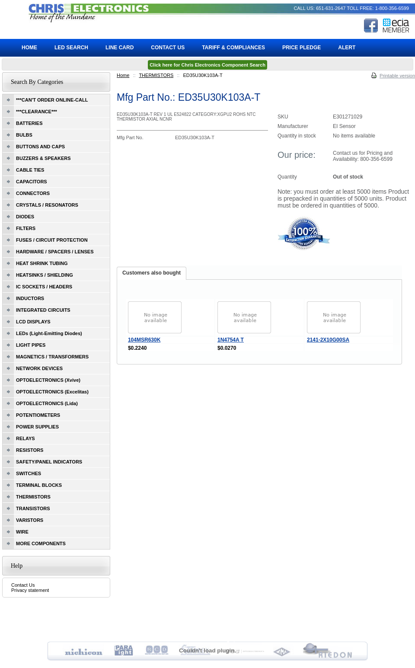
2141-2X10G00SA (328, 340)
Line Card (119, 48)
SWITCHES (28, 473)
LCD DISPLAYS (33, 321)
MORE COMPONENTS (41, 543)
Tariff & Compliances (233, 48)
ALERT (346, 48)
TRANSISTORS (33, 508)
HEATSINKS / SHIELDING (44, 275)
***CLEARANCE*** (36, 111)
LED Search (71, 48)
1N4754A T (230, 340)
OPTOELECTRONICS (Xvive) (48, 380)
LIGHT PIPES (30, 345)
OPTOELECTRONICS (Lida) (47, 403)
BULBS (24, 134)
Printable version (397, 75)
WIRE (22, 531)
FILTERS (25, 228)
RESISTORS (29, 450)
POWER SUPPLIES (37, 426)
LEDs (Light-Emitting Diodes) (49, 333)
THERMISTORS (156, 75)
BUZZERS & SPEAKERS (43, 158)
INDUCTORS (30, 298)
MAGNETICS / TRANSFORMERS (52, 356)
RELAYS (25, 438)
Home (123, 75)
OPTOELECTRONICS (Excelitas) (52, 391)
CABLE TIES (30, 170)
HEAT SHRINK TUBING (42, 263)
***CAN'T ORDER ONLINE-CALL (52, 99)
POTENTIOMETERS (38, 415)
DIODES (25, 216)
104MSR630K (144, 340)
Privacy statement (30, 590)
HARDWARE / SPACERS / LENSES (55, 251)
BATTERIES (29, 123)
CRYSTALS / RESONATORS (47, 205)
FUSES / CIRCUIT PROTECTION (52, 240)
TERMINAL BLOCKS (39, 485)
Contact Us (23, 585)
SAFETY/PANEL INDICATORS (49, 461)
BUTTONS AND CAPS (40, 146)
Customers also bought (151, 273)
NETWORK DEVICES (39, 368)
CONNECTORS (33, 193)
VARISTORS (29, 520)
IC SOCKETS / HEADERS (44, 286)
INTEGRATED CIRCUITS (43, 310)
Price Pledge (301, 48)
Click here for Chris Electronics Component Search (207, 64)
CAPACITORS (31, 181)
